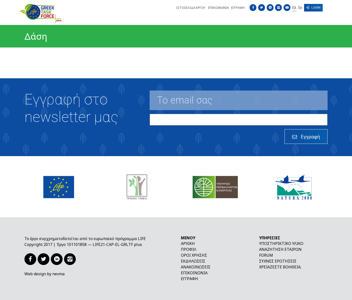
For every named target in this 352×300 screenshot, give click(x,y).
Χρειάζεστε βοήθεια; (280, 267)
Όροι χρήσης (194, 255)
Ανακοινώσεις (195, 267)
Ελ (294, 8)
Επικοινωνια (218, 7)
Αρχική (188, 243)
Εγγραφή (189, 278)
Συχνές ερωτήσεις (278, 261)
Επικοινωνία (194, 273)
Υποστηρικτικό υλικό (281, 243)
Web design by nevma (44, 274)
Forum (266, 255)
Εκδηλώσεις (193, 261)
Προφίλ (188, 249)
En (300, 8)
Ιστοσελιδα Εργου (190, 7)
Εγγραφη (238, 7)
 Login (313, 7)
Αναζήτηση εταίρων (280, 249)
